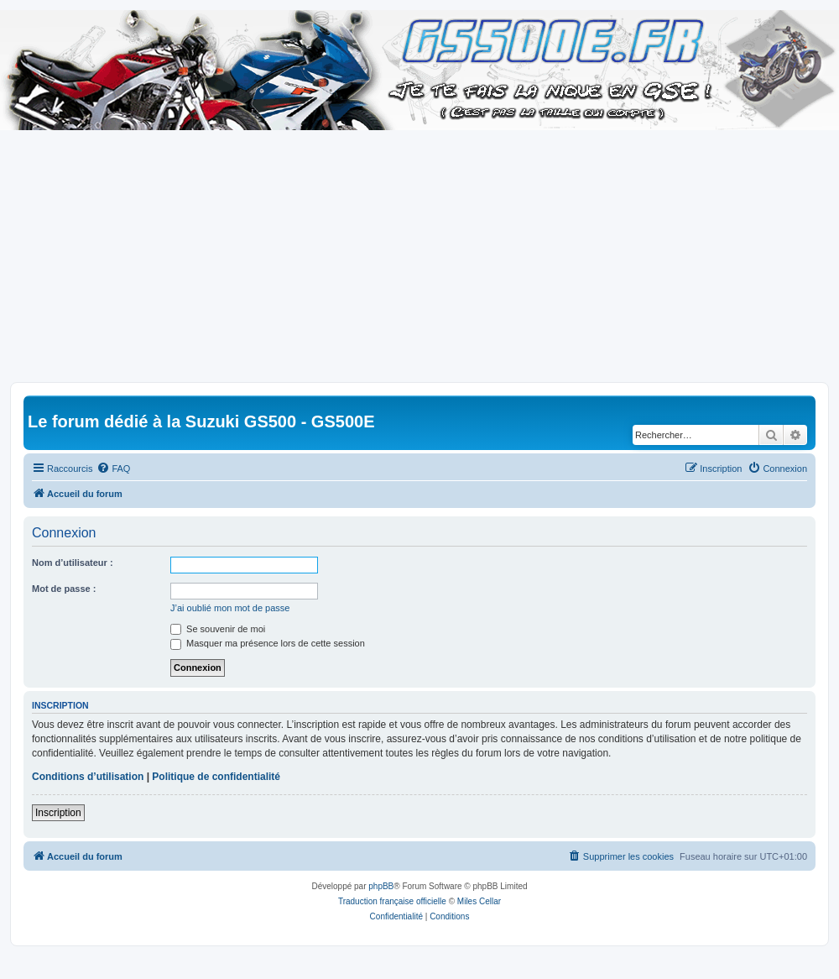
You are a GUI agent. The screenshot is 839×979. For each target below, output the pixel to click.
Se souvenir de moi (217, 629)
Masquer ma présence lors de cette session (267, 643)
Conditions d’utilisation (87, 777)
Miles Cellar (479, 901)
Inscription (58, 813)
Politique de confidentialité (216, 777)
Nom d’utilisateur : (72, 563)
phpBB (380, 886)
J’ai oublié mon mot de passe (229, 608)
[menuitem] (113, 468)
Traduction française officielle (392, 901)
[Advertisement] (419, 256)
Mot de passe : (64, 589)
